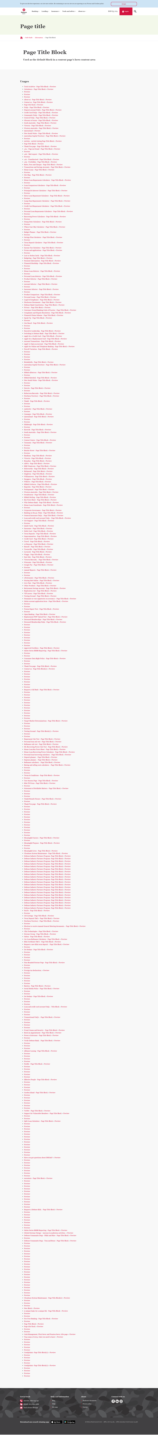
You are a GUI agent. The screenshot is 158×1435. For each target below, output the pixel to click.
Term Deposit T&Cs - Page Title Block (38, 919)
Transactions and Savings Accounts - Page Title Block (43, 168)
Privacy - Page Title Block (33, 308)
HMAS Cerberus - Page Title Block (36, 485)
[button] (36, 12)
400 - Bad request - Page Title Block (37, 155)
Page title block (29, 105)
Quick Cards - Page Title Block (35, 526)
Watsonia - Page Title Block (34, 563)
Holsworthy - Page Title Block (35, 469)
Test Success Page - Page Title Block (37, 781)
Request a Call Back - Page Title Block (38, 690)
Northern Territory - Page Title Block (37, 396)
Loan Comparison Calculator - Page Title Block (41, 186)
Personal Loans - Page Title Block (36, 298)
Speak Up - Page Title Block (34, 318)
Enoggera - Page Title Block (34, 480)
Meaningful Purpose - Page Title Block (38, 843)
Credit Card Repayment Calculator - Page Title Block (43, 207)
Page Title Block (30, 144)
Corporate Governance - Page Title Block (39, 511)
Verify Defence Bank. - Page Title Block (38, 1041)
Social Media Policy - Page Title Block (38, 989)
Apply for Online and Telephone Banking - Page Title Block (45, 347)
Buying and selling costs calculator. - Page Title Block (43, 765)
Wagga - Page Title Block (33, 555)
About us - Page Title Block (34, 100)
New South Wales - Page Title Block (37, 134)
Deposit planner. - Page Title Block (36, 758)
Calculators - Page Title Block (35, 90)
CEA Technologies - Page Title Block (37, 932)
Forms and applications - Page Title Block (39, 251)
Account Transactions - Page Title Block (38, 342)
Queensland (28, 131)
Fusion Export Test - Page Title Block (37, 609)
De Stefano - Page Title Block (34, 950)
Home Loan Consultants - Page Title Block (39, 506)
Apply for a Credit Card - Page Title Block (39, 337)
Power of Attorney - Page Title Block (37, 1036)
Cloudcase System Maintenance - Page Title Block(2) (43, 1298)
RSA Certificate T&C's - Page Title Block (38, 942)
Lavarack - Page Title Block (34, 552)
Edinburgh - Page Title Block (34, 425)
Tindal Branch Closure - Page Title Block (39, 799)
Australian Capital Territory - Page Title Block (41, 136)
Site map (55, 1407)
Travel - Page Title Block (33, 542)
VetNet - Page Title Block (33, 1111)
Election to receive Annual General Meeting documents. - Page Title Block (51, 927)
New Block (28, 1309)
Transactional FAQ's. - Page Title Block (38, 1018)
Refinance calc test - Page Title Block (37, 745)
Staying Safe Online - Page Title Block (37, 581)
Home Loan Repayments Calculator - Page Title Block (43, 181)
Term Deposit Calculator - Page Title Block (39, 243)
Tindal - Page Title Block (33, 402)
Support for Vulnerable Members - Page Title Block (43, 1114)
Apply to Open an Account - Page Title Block (40, 344)
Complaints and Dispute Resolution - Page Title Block (43, 313)
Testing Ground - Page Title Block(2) (37, 732)
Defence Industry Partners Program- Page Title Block (43, 856)
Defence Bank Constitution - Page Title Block (40, 305)
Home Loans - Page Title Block (35, 170)
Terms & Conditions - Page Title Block (38, 776)
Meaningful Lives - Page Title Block (37, 851)
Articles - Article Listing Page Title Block (39, 142)
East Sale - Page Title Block (34, 557)
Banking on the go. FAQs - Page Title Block (39, 513)
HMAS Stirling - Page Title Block (36, 498)
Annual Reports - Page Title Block (36, 570)
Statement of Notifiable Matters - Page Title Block (42, 789)
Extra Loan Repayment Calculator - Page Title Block (43, 196)
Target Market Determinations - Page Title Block (42, 721)
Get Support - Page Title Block (35, 521)
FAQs (54, 1404)
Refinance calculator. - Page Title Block (38, 763)
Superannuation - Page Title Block (36, 537)
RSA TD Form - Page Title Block (36, 784)
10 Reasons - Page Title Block (34, 544)
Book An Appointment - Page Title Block (39, 1033)
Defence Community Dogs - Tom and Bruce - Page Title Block (46, 1241)
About (83, 1397)
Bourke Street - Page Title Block (36, 451)
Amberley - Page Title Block (34, 409)
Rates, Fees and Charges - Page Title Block (39, 165)
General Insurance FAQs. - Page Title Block (40, 516)
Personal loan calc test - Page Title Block (39, 742)
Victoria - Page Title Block (33, 126)
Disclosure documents (89, 1401)
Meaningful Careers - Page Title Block (38, 838)
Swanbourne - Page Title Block (35, 495)
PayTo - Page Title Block (33, 911)
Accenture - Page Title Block (34, 1179)
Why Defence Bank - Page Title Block (37, 503)
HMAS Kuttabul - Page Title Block (36, 378)
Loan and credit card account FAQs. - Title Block (41, 1007)
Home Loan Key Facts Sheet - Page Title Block (41, 750)
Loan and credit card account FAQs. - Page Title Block (43, 519)
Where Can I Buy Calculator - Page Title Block (40, 227)
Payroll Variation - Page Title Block (37, 350)
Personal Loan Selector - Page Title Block (39, 277)
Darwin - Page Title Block (33, 389)
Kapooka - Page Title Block (34, 487)
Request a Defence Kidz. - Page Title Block (39, 1210)
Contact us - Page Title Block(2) (35, 669)
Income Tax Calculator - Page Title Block (39, 248)
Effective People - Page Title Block (36, 1080)
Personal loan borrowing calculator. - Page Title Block (43, 755)
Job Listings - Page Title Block (35, 916)
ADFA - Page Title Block (33, 464)
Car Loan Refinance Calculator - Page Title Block (41, 940)
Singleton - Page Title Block (34, 474)
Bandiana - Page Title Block (34, 456)
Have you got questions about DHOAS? (38, 1158)
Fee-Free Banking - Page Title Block (37, 1319)
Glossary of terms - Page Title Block (37, 121)
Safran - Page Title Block (33, 937)
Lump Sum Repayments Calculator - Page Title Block (43, 201)
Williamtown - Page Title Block (35, 477)
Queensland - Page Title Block (35, 417)
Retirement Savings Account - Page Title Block (41, 589)
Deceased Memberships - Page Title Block (39, 620)
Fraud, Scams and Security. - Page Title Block (40, 1031)
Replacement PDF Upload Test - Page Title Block (42, 617)
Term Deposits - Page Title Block (36, 534)
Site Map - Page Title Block (34, 175)
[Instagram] (118, 1401)
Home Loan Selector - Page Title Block (38, 272)
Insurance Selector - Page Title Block (37, 290)
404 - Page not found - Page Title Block (38, 149)
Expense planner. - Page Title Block (37, 760)
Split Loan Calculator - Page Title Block (38, 1122)
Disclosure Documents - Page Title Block (39, 303)
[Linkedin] (115, 1401)
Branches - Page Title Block (34, 461)
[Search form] (135, 12)
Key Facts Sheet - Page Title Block (36, 500)
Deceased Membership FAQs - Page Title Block (41, 622)
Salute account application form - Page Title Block (42, 602)
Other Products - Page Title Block (36, 586)
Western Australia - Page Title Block (37, 129)
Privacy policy (87, 1404)
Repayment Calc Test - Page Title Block (38, 739)
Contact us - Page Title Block (34, 103)
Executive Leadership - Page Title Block (38, 331)
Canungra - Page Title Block (34, 415)
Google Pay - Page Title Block (35, 565)
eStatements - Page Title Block (35, 578)
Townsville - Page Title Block (34, 550)
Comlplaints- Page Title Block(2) (36, 1353)
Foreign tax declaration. (33, 971)
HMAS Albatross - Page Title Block (37, 373)
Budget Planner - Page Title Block (36, 233)
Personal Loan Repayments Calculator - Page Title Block (44, 212)
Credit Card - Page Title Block (35, 539)
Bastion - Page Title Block (33, 986)
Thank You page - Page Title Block (36, 147)
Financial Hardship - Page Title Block (37, 264)
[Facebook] (112, 1401)
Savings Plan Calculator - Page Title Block (39, 238)
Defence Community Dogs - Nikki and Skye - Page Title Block (46, 1236)
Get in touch (25, 1397)
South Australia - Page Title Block (36, 123)
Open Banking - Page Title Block (36, 615)
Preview (53, 87)
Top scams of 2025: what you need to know (39, 1337)
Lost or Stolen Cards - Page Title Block (38, 256)
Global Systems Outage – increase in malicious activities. (44, 1233)
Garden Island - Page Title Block (36, 1093)
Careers (85, 1407)
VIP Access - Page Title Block (34, 594)
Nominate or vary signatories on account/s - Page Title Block (46, 599)
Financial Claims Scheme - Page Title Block (39, 316)
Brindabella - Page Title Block (35, 363)
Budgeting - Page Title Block (34, 259)
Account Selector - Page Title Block (37, 285)
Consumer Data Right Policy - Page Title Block (41, 659)
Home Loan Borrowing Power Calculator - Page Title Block (45, 752)
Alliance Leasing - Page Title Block (36, 1051)
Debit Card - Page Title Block (34, 532)
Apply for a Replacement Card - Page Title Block (41, 339)
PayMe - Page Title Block (33, 1064)
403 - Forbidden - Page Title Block (36, 162)
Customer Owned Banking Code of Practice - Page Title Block (46, 311)
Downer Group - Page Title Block (36, 934)
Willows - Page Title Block (33, 482)
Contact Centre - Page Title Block (36, 441)
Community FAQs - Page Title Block (37, 116)
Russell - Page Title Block (33, 547)
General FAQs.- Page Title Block (36, 118)
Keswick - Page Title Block (33, 430)
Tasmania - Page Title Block (34, 443)
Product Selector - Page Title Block (37, 279)
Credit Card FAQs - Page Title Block (37, 113)
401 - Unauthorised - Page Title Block (37, 160)
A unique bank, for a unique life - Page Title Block (42, 1311)
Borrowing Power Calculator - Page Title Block (41, 217)
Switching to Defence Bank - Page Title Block (40, 334)
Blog (53, 1401)
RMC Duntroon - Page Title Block (36, 467)
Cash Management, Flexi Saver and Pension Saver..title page (46, 1335)
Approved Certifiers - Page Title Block (38, 648)
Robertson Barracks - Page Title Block (38, 394)
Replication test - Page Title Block (36, 591)
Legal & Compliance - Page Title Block (38, 300)
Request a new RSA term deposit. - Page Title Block (43, 945)
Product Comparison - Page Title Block (38, 295)
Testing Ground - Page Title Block (36, 596)
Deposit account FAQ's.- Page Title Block (39, 110)
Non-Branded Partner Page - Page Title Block (40, 963)
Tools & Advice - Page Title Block (36, 87)
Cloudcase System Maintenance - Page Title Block (42, 854)
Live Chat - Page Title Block (34, 583)
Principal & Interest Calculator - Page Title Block (42, 191)
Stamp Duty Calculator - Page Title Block (39, 222)
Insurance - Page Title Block (34, 529)
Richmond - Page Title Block (34, 472)
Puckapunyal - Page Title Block (35, 490)
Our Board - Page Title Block (34, 324)
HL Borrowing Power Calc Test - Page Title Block (42, 747)
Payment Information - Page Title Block (38, 261)
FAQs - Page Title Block (32, 108)
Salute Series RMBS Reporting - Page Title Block (42, 651)
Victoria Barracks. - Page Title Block (37, 560)
